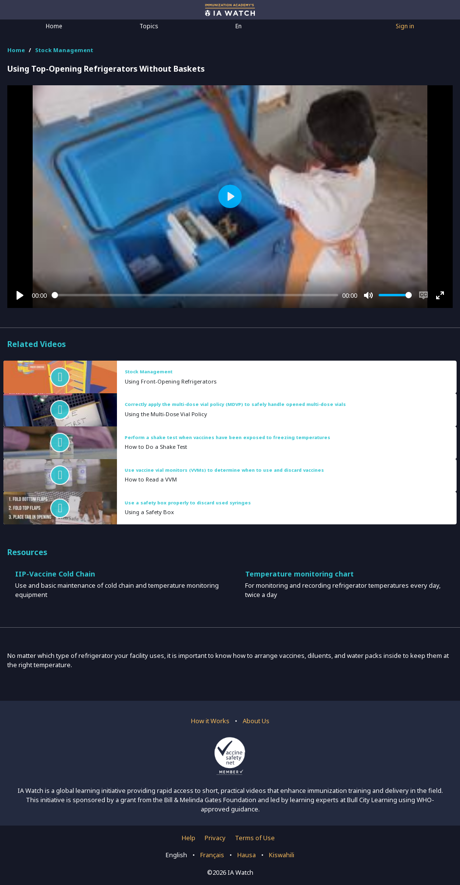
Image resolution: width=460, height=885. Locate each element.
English (176, 854)
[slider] (195, 295)
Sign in (405, 26)
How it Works (210, 720)
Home (54, 26)
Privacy (215, 837)
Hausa (246, 854)
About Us (256, 720)
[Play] (20, 295)
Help (188, 837)
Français (212, 854)
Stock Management (64, 50)
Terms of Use (255, 837)
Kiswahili (281, 854)
